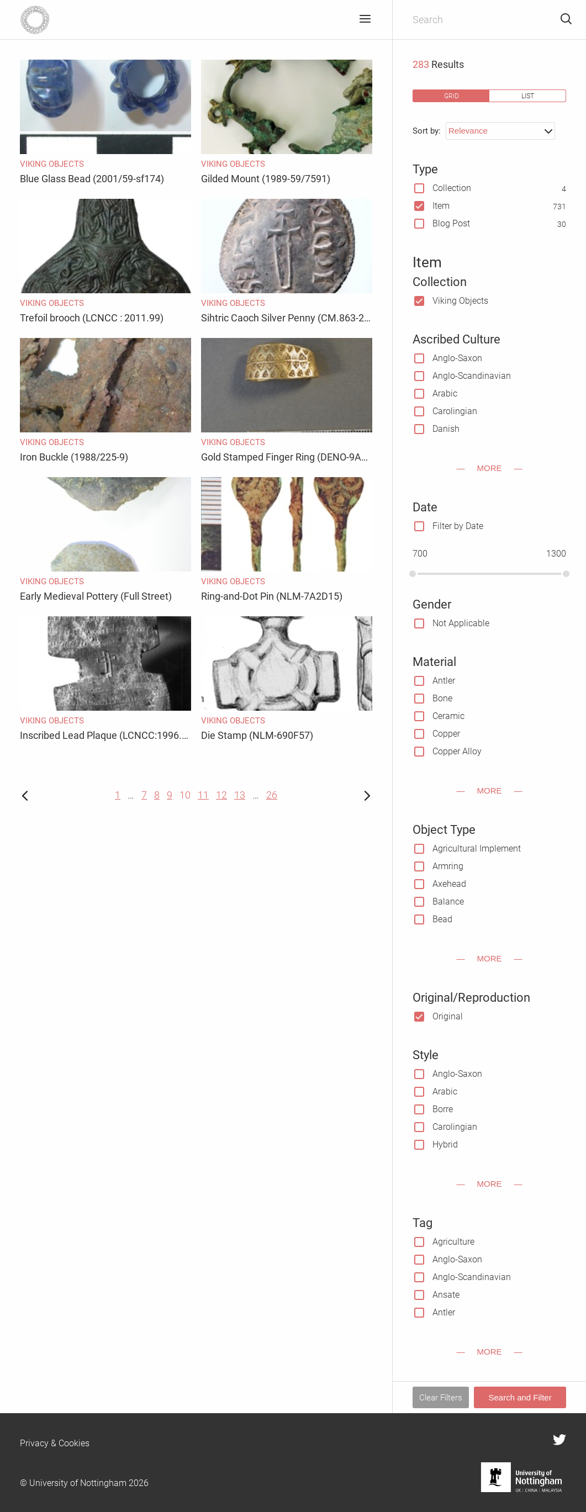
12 (221, 795)
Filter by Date (457, 526)
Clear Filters (440, 1398)
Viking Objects (460, 300)
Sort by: (427, 131)
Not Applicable (460, 623)
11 (203, 795)
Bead (442, 919)
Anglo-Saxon (457, 358)
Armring (447, 866)
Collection (451, 188)
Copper (446, 733)
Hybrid (445, 1144)
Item (441, 205)
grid (451, 96)
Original (447, 1016)
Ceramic (448, 716)
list (527, 96)
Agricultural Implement (476, 848)
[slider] (413, 574)
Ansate (446, 1294)
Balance (448, 901)
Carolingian (454, 411)
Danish (446, 429)
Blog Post (451, 223)
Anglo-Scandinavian (471, 376)
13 (239, 795)
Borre (442, 1109)
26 (271, 795)
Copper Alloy (457, 751)
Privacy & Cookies (54, 1443)
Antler (443, 680)
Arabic (444, 393)
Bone (442, 698)
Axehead (449, 884)
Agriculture (453, 1241)
